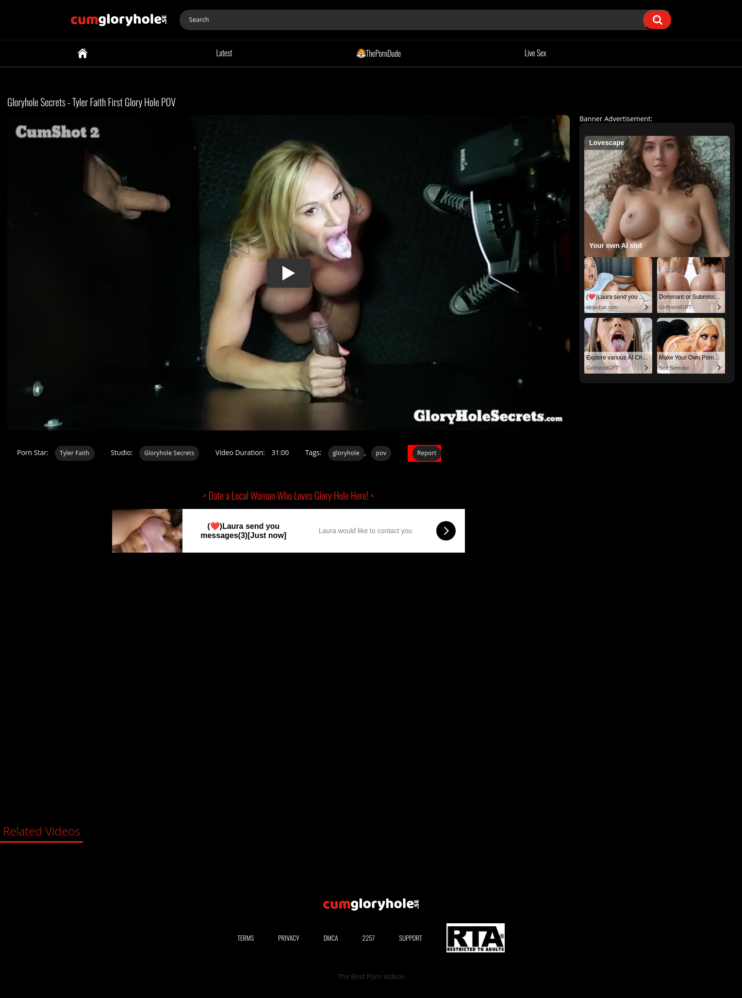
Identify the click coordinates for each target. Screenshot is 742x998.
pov (381, 453)
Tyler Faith (74, 453)
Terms (245, 938)
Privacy (288, 938)
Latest (224, 53)
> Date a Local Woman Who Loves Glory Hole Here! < (288, 495)
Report (427, 453)
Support (410, 938)
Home (82, 53)
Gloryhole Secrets (169, 453)
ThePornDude (378, 53)
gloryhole (346, 453)
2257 (369, 938)
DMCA (331, 938)
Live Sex (535, 53)
